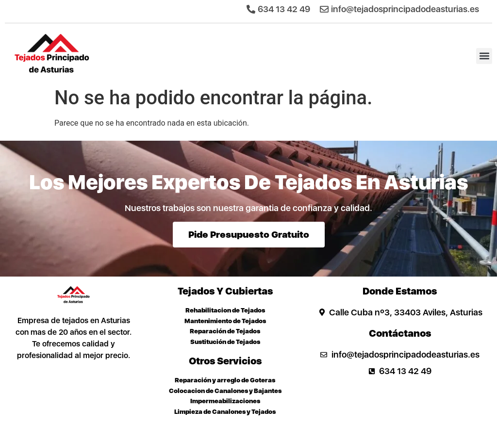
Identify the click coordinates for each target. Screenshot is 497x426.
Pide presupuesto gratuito (248, 234)
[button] (484, 56)
